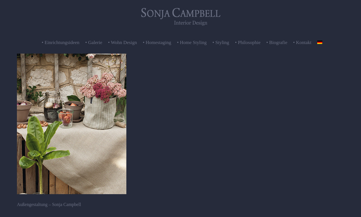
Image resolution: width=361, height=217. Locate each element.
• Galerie (93, 42)
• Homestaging (157, 42)
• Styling (220, 42)
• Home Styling (192, 42)
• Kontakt (302, 42)
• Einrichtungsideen (61, 42)
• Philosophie (248, 42)
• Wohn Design (122, 42)
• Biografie (276, 42)
